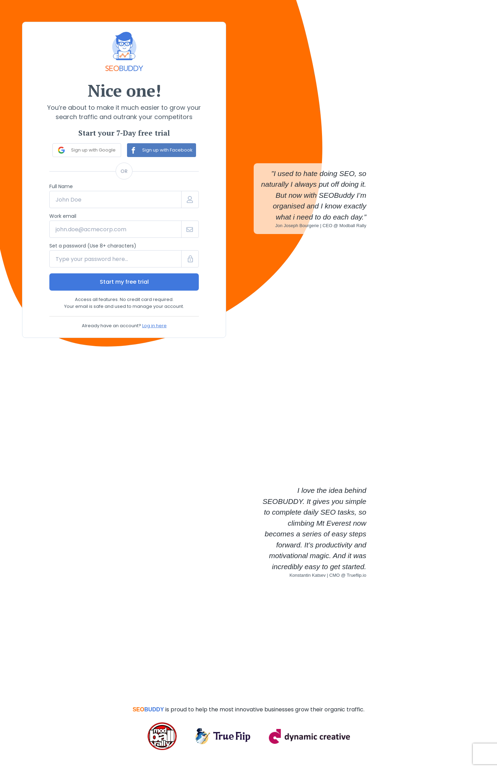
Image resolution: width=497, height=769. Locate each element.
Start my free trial (124, 282)
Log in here (154, 325)
